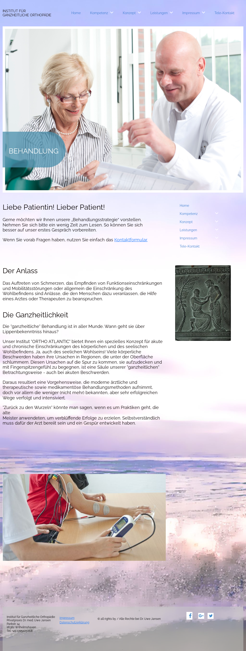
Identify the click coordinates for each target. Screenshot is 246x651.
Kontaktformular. (131, 239)
